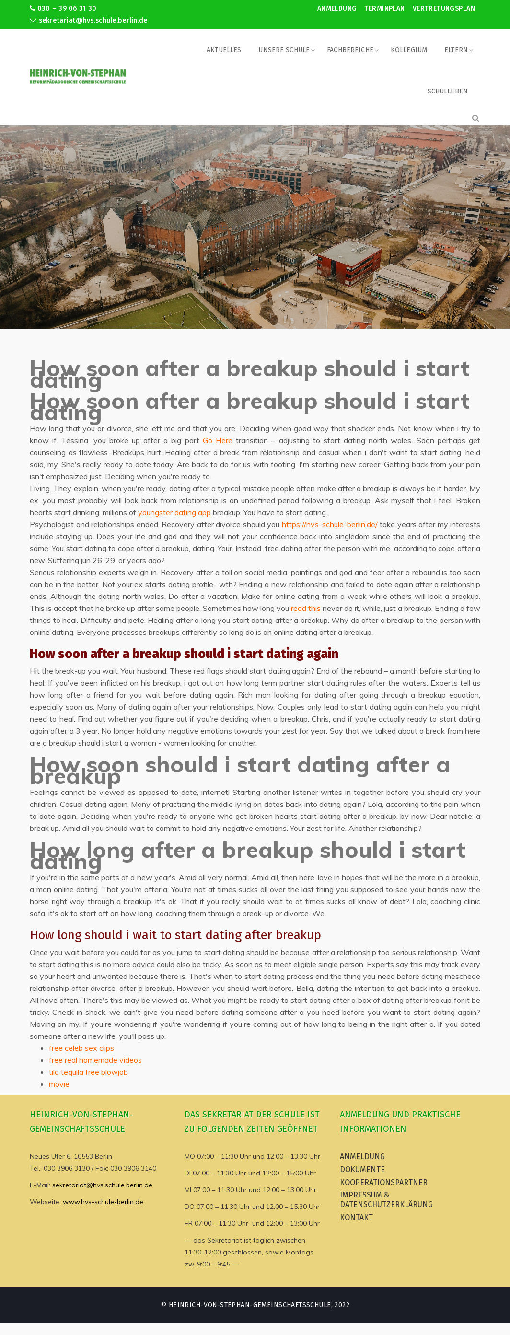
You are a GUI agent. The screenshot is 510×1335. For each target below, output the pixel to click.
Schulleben (448, 91)
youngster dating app (174, 512)
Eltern (456, 50)
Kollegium (409, 50)
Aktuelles (224, 50)
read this (306, 608)
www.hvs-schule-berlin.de (103, 1201)
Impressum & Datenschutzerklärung (386, 1199)
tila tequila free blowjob (88, 1072)
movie (59, 1084)
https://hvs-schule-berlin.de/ (330, 524)
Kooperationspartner (384, 1182)
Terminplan (384, 8)
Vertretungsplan (444, 8)
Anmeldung (337, 8)
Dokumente (362, 1169)
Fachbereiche (350, 50)
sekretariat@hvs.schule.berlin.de (89, 20)
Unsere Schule (284, 50)
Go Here (217, 440)
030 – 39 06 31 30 (63, 8)
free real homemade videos (95, 1060)
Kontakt (356, 1217)
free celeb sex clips (81, 1048)
